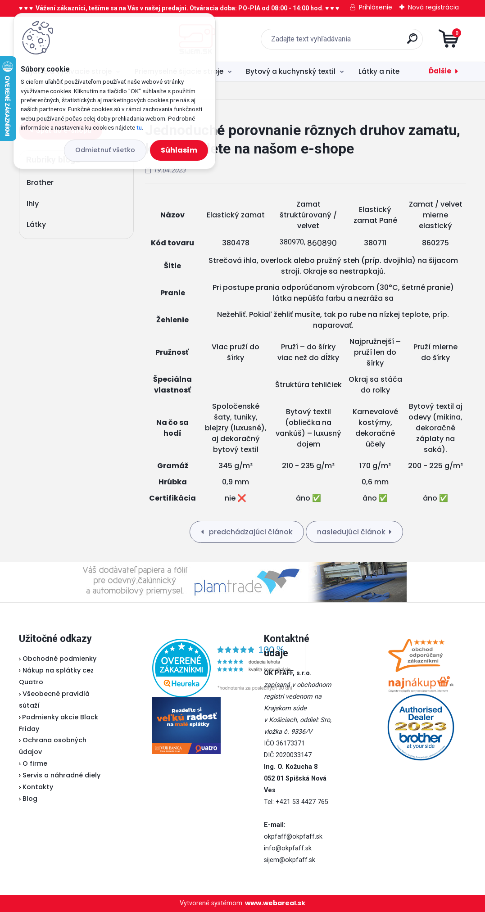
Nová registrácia (433, 7)
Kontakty (38, 786)
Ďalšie (440, 71)
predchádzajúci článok (250, 532)
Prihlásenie (375, 7)
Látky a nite (378, 71)
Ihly (33, 204)
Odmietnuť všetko (105, 149)
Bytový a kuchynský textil (290, 71)
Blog (30, 798)
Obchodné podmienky (59, 658)
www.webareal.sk (275, 902)
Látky (36, 224)
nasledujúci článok (351, 532)
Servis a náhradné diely (61, 775)
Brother (40, 182)
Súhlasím (179, 150)
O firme (35, 763)
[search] (350, 42)
